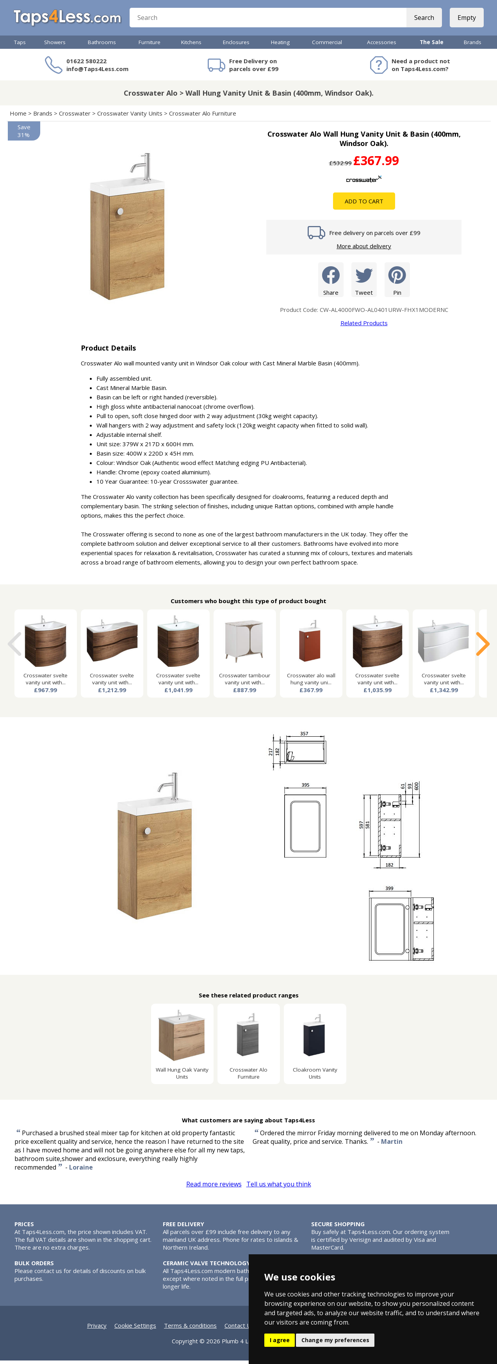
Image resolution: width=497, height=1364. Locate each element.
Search (423, 19)
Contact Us (239, 1329)
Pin (397, 283)
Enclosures (236, 45)
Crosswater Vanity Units (129, 117)
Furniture (149, 45)
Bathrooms (102, 45)
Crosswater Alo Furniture (202, 117)
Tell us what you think (278, 1187)
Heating (280, 45)
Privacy (97, 1329)
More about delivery (364, 249)
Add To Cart (364, 204)
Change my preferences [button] (335, 1340)
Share (331, 283)
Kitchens (191, 45)
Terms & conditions (190, 1329)
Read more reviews (214, 1187)
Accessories (381, 45)
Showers (55, 45)
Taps (20, 45)
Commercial (327, 45)
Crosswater (75, 117)
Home (18, 117)
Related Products (364, 326)
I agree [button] (280, 1340)
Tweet (364, 283)
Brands (472, 45)
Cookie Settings (135, 1329)
